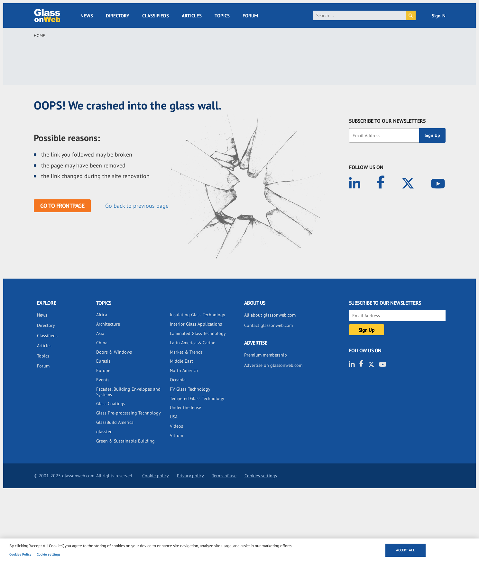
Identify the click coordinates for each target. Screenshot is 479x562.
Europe (103, 370)
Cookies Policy (20, 554)
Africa (101, 315)
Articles (192, 16)
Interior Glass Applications (196, 324)
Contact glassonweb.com (268, 325)
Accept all (405, 550)
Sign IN (439, 16)
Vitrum (176, 435)
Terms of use (224, 476)
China (101, 343)
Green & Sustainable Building (125, 441)
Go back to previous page (137, 205)
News (86, 16)
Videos (176, 426)
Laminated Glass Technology (198, 333)
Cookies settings (260, 476)
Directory (117, 16)
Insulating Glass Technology (197, 315)
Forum (250, 16)
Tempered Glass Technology (197, 398)
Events (102, 380)
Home (39, 35)
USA (174, 417)
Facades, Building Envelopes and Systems (128, 391)
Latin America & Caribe (192, 343)
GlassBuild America (115, 422)
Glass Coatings (110, 403)
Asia (100, 333)
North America (184, 370)
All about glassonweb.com (270, 315)
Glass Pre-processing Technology (128, 413)
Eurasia (103, 361)
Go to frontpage (62, 205)
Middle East (181, 361)
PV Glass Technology (190, 389)
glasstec (104, 431)
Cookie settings (48, 554)
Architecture (108, 324)
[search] (359, 15)
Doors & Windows (114, 352)
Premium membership (265, 355)
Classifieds (155, 16)
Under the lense (185, 407)
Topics (222, 16)
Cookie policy (155, 476)
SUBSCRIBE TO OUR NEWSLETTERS (387, 121)
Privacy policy (190, 476)
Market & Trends (186, 352)
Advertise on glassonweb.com (273, 365)
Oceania (178, 380)
